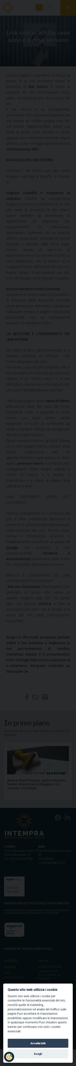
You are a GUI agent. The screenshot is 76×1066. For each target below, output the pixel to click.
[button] (9, 1057)
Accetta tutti (38, 1043)
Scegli (38, 1053)
